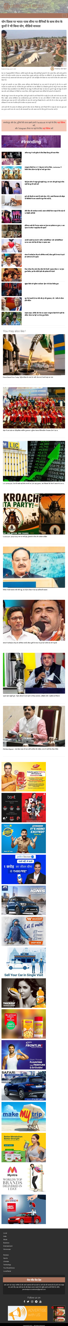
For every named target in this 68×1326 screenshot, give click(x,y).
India (4, 1236)
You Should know (9, 1268)
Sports (5, 1258)
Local (5, 1233)
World (5, 1239)
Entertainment (7, 1246)
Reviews (6, 1255)
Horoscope (7, 1249)
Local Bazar (7, 1271)
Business (6, 1243)
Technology (7, 1265)
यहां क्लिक (61, 122)
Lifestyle (6, 1261)
